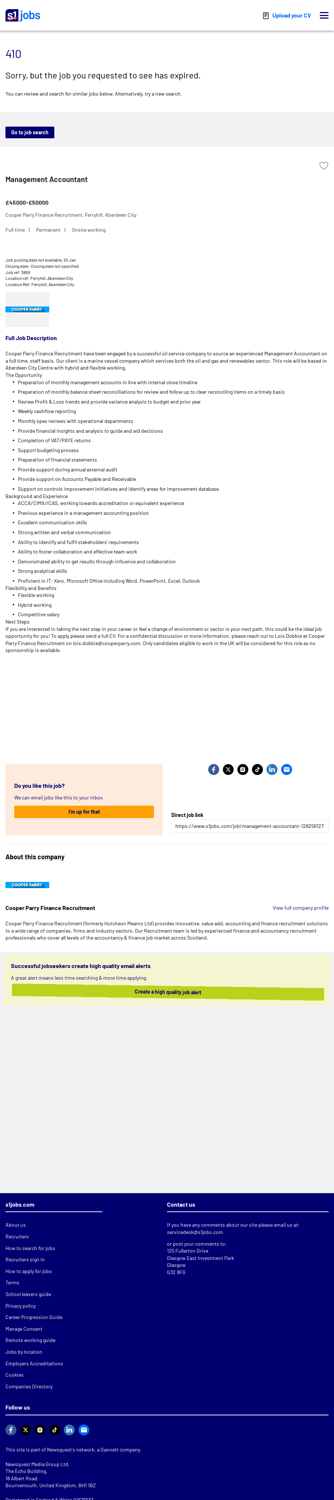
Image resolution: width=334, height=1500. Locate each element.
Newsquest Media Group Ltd (36, 1464)
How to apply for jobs (28, 1271)
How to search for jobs (30, 1248)
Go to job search (29, 132)
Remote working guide (30, 1340)
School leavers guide (28, 1294)
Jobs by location (23, 1352)
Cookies (14, 1375)
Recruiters (17, 1236)
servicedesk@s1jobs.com (195, 1232)
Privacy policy (20, 1306)
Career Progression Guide (33, 1317)
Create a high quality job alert (167, 992)
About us (15, 1225)
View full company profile (301, 908)
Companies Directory (29, 1386)
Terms (12, 1282)
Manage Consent (23, 1329)
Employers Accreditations (34, 1363)
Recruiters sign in (25, 1259)
